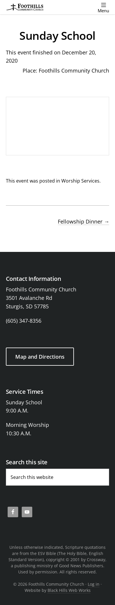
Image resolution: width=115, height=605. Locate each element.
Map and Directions (40, 356)
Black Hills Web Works (69, 590)
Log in (93, 584)
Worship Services (80, 181)
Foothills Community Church (74, 70)
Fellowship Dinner (83, 221)
